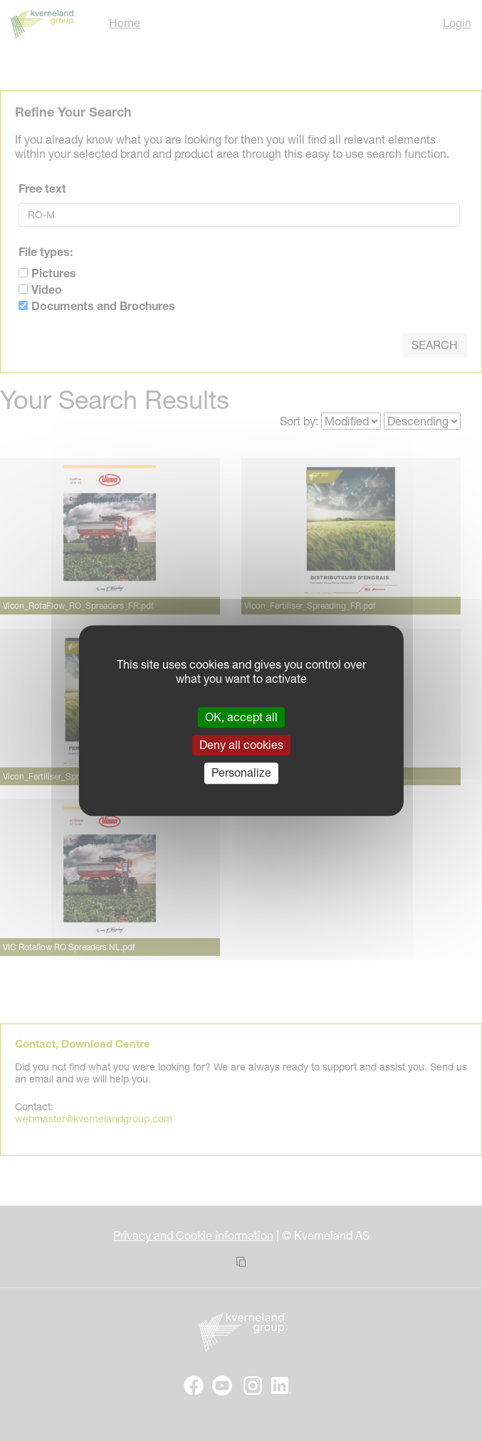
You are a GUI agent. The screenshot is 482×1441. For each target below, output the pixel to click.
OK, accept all (241, 717)
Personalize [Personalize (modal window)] (241, 773)
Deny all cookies (241, 745)
